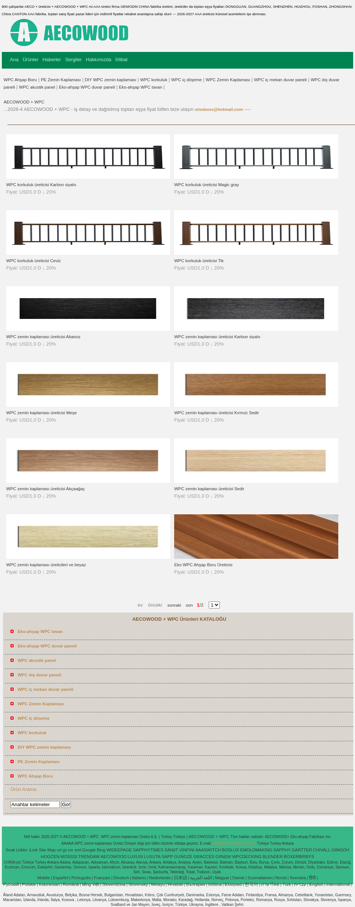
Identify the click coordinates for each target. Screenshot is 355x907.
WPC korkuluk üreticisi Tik (199, 260)
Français (102, 877)
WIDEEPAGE (119, 850)
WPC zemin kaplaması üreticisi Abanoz (43, 336)
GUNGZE (183, 856)
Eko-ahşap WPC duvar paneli (87, 87)
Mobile (43, 877)
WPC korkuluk (153, 79)
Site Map (47, 850)
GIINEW (223, 856)
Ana (14, 59)
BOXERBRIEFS (299, 856)
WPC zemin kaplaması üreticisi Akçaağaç (45, 489)
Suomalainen (259, 877)
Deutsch (121, 877)
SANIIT (171, 850)
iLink (33, 850)
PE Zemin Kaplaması (61, 79)
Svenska (298, 877)
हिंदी (312, 877)
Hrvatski (175, 884)
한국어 (251, 884)
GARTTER (302, 850)
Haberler (52, 59)
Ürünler (31, 59)
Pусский (11, 884)
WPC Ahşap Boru (20, 79)
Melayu (158, 884)
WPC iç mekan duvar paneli (280, 79)
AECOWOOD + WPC (24, 102)
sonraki (174, 605)
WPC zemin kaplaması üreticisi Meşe (41, 412)
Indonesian (49, 884)
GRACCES (204, 856)
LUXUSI (135, 856)
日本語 (180, 877)
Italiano (139, 877)
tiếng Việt (91, 884)
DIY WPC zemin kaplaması (110, 79)
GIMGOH (340, 850)
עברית (300, 884)
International (338, 884)
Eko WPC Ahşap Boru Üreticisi (203, 565)
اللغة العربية (201, 877)
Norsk (281, 877)
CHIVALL (321, 850)
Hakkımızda (98, 59)
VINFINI (187, 850)
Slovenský (138, 884)
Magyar (222, 877)
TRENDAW (89, 856)
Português (81, 877)
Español (60, 877)
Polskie (29, 884)
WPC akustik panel (37, 87)
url (59, 850)
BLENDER (273, 856)
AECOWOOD (114, 856)
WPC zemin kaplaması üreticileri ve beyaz (46, 565)
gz (64, 850)
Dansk (238, 877)
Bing (101, 850)
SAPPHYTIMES (148, 850)
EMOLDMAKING (256, 850)
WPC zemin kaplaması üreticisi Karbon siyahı (217, 336)
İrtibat (121, 59)
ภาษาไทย (270, 884)
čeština (214, 884)
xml (77, 850)
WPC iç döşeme (186, 79)
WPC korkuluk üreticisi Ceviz (33, 260)
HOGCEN (50, 856)
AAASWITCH (208, 850)
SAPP (167, 856)
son (187, 605)
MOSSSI (69, 856)
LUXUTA (152, 856)
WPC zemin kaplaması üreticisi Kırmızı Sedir (216, 412)
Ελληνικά (233, 884)
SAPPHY (282, 850)
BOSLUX (230, 850)
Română (71, 884)
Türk (287, 884)
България (195, 884)
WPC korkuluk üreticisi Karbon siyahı (41, 184)
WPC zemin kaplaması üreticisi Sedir (209, 489)
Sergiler (73, 59)
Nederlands (160, 877)
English (316, 884)
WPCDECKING (246, 856)
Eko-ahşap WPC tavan (140, 87)
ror (70, 850)
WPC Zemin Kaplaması (228, 79)
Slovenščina (114, 884)
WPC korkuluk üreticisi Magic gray (206, 184)
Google (89, 850)
